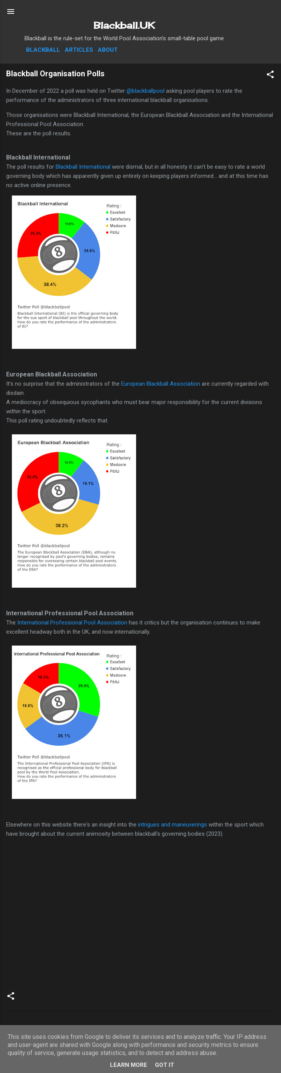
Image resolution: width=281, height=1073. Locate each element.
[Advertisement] (140, 925)
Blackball (43, 49)
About (108, 49)
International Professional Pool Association (72, 622)
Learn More (128, 1064)
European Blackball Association (160, 383)
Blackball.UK (124, 25)
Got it (164, 1064)
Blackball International (83, 166)
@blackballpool (145, 90)
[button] (270, 76)
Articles (79, 49)
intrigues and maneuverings (172, 824)
